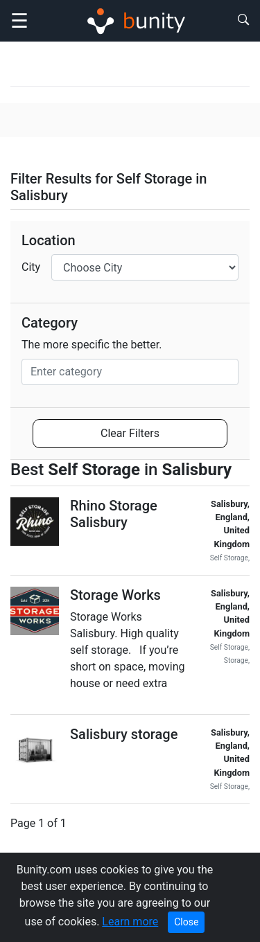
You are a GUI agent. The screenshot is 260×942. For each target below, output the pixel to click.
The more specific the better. (91, 344)
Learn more (130, 921)
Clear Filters (130, 433)
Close (186, 921)
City (30, 267)
